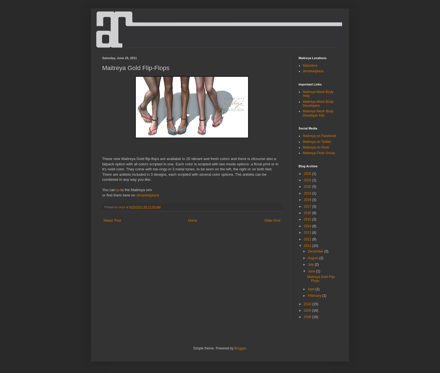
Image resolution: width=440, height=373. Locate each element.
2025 (308, 174)
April (311, 289)
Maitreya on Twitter (317, 142)
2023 (308, 180)
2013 (308, 233)
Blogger (240, 348)
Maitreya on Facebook (319, 136)
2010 (308, 304)
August (313, 258)
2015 (308, 219)
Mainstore (310, 66)
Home (192, 221)
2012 (308, 239)
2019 (308, 193)
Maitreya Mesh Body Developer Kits (318, 113)
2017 (308, 206)
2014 (308, 226)
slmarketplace (147, 195)
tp (118, 190)
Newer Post (112, 221)
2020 (308, 187)
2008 (308, 317)
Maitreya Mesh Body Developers (318, 104)
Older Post (272, 221)
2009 (308, 310)
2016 (308, 213)
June (312, 271)
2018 (308, 200)
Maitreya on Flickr (316, 147)
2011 (308, 246)
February (315, 296)
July (311, 265)
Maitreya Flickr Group (319, 153)
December (316, 251)
